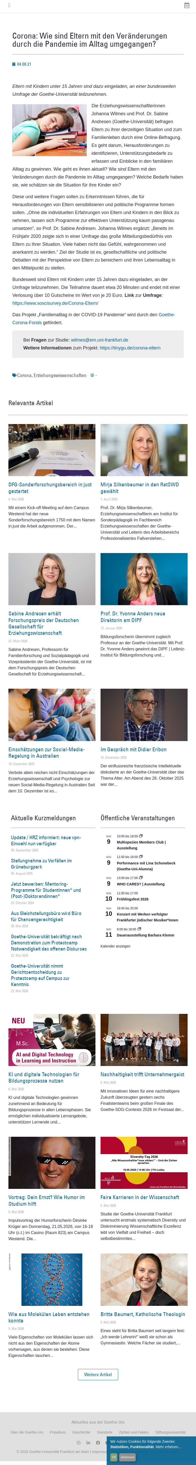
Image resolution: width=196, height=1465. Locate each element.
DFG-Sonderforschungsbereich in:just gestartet (50, 491)
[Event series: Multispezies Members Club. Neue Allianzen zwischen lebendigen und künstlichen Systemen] (141, 840)
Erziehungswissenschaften (60, 379)
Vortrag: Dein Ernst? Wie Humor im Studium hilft (46, 1204)
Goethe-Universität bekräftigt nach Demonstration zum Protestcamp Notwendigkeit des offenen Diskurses (49, 946)
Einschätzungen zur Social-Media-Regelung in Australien (46, 756)
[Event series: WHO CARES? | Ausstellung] (141, 882)
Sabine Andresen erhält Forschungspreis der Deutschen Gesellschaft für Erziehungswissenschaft (43, 627)
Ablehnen (127, 1457)
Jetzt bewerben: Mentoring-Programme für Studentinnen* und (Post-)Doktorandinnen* (46, 893)
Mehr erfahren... (168, 1447)
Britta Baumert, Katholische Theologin (143, 1317)
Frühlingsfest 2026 (133, 903)
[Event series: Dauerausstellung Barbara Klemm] (139, 933)
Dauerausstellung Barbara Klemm (145, 939)
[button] (98, 1378)
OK (114, 1457)
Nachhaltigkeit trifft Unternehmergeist (142, 1078)
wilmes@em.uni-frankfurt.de (99, 343)
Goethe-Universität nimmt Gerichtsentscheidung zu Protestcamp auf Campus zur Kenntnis (40, 978)
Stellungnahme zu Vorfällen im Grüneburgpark (41, 867)
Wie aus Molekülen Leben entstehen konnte (49, 1321)
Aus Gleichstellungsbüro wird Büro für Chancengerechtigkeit (46, 920)
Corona (24, 379)
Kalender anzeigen (115, 950)
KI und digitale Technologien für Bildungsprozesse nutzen (43, 1081)
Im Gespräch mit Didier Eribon (134, 752)
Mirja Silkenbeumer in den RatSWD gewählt (140, 491)
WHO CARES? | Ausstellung (141, 888)
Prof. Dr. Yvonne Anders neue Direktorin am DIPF (133, 620)
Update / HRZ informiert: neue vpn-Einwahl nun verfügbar (46, 844)
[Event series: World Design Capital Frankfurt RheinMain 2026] (141, 861)
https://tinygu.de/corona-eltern (130, 351)
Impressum (100, 1456)
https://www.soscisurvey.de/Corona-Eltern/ (55, 307)
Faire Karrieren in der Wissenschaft (140, 1201)
